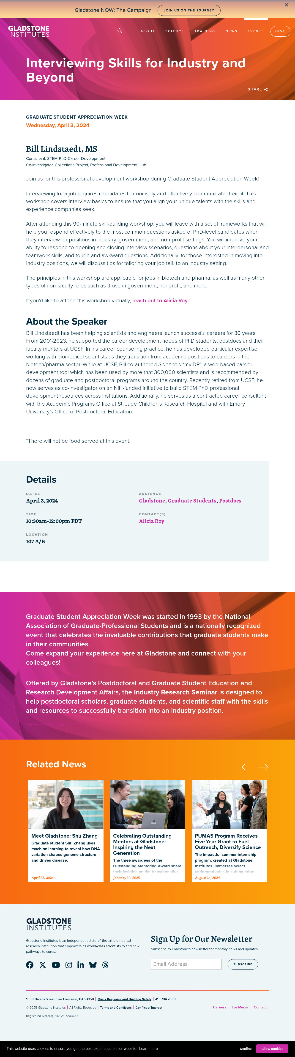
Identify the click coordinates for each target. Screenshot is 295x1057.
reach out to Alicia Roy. (160, 300)
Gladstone (152, 500)
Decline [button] (245, 1049)
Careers (219, 1007)
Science (174, 31)
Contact (260, 1007)
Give (280, 31)
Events (256, 31)
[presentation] (249, 766)
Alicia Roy (151, 520)
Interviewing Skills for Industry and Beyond (56, 676)
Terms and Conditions (116, 1008)
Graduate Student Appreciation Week (77, 117)
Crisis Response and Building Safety (124, 999)
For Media (240, 1007)
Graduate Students (192, 500)
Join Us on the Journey (189, 10)
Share (258, 89)
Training (205, 31)
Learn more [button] (148, 1049)
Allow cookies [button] (272, 1049)
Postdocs (230, 500)
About (148, 31)
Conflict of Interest (149, 1008)
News (232, 31)
